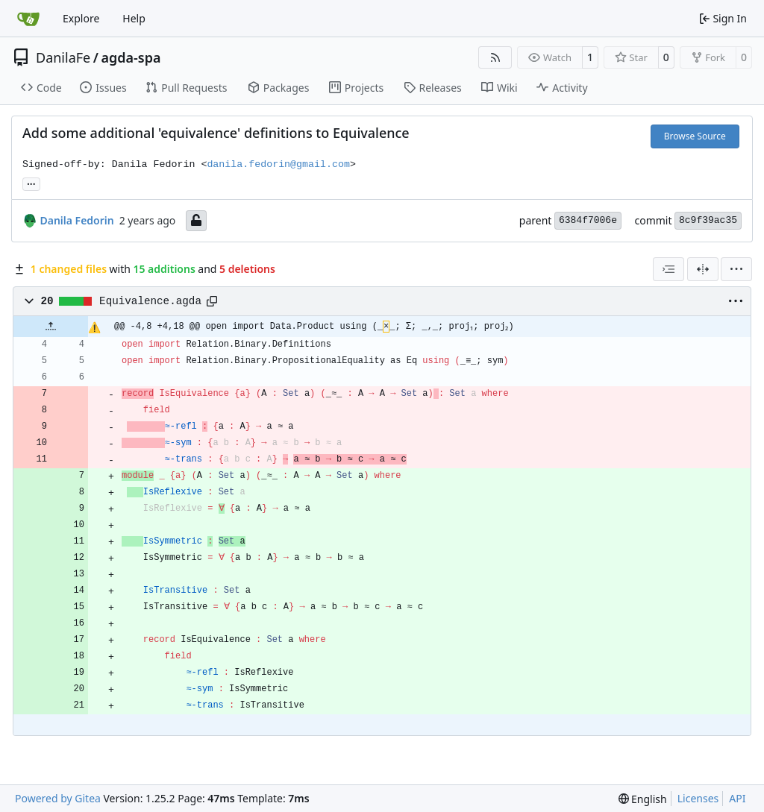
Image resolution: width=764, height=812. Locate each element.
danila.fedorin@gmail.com (278, 164)
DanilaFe (63, 57)
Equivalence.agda (150, 301)
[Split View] (702, 269)
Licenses (698, 798)
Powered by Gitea (58, 798)
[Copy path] (211, 301)
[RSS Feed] (495, 57)
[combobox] (668, 269)
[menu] (736, 269)
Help (133, 18)
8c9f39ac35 (708, 220)
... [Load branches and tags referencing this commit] (31, 182)
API (737, 798)
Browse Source (695, 136)
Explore (81, 18)
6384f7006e (588, 220)
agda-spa (130, 57)
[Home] (28, 18)
